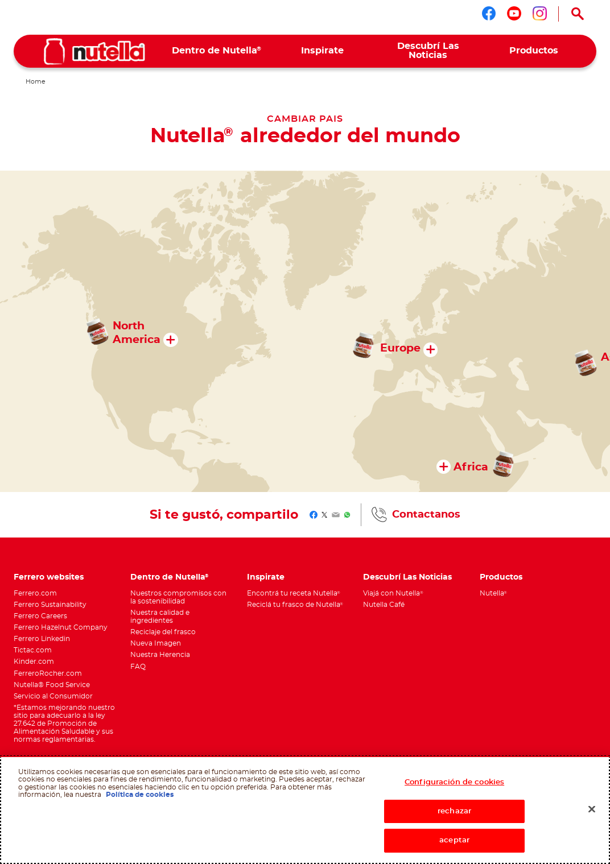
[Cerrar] (591, 809)
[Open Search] (577, 13)
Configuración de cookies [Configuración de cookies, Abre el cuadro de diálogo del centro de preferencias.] (454, 782)
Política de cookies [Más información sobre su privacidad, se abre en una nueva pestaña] (140, 794)
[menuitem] (217, 51)
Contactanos (426, 515)
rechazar (454, 811)
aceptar (454, 840)
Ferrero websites (49, 577)
